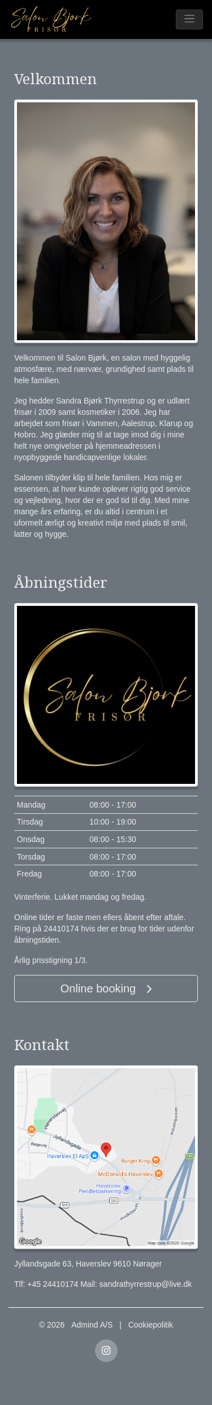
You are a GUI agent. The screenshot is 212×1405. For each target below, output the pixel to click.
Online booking (106, 988)
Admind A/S (92, 1324)
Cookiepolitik (150, 1324)
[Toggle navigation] (190, 19)
